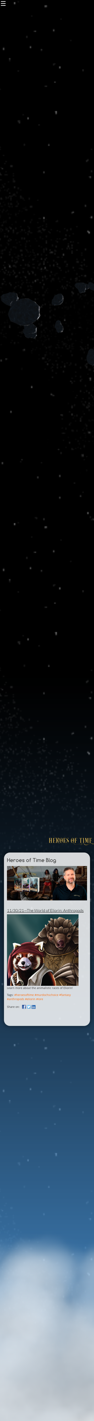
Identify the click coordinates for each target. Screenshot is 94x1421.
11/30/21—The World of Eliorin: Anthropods (45, 910)
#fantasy (65, 995)
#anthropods (15, 999)
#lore (39, 999)
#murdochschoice (46, 995)
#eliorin (30, 999)
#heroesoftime (24, 995)
